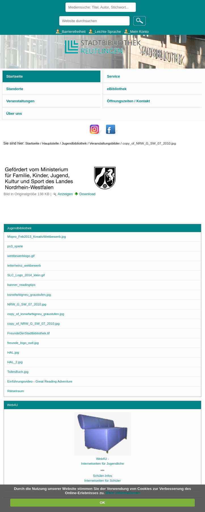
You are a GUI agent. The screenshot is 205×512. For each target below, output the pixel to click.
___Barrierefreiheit (70, 31)
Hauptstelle (50, 143)
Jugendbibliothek (74, 143)
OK (102, 502)
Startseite (32, 143)
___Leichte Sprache (105, 31)
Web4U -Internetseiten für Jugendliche (102, 459)
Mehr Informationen (122, 493)
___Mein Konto (136, 31)
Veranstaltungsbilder (105, 143)
